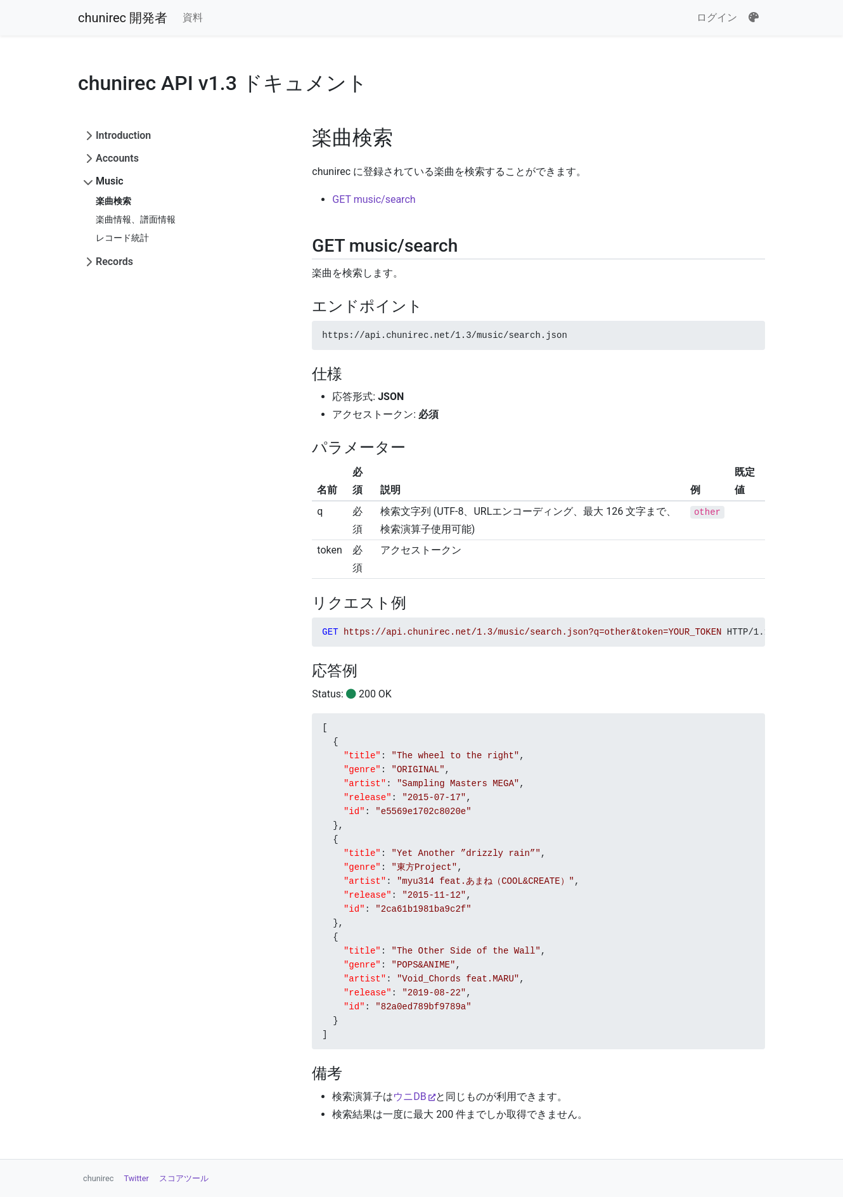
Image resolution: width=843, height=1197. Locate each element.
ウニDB (409, 1096)
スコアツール (184, 1178)
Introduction (123, 135)
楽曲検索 (113, 201)
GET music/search (373, 199)
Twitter (136, 1178)
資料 (193, 17)
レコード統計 (122, 238)
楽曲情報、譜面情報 (136, 219)
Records (114, 262)
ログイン (717, 17)
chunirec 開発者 (122, 17)
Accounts (117, 158)
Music (110, 181)
